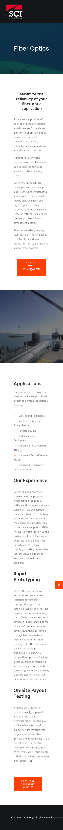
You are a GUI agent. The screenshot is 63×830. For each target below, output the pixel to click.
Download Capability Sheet (28, 784)
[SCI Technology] (14, 12)
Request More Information (31, 266)
